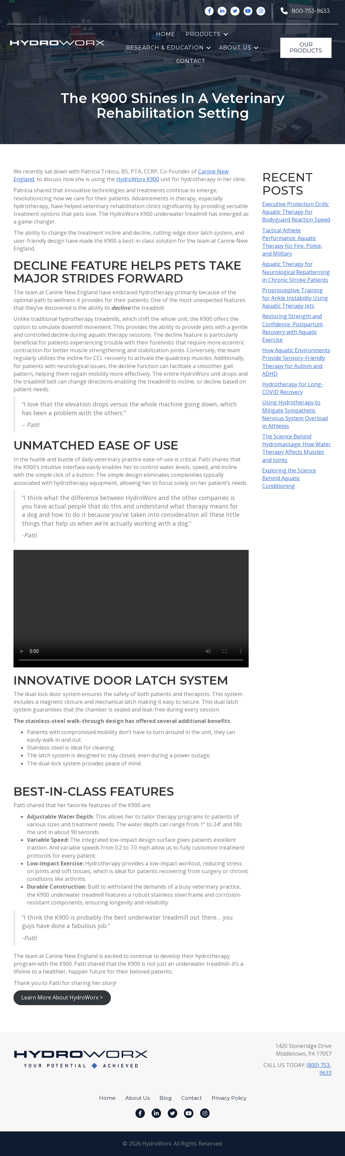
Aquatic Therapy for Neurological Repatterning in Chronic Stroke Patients (296, 271)
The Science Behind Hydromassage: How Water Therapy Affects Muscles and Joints (296, 448)
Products (203, 34)
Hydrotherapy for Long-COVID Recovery (292, 388)
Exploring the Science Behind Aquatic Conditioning (289, 478)
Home (165, 34)
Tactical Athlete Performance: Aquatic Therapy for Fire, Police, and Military (292, 242)
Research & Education (165, 47)
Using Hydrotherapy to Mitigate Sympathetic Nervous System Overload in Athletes (295, 414)
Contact (191, 61)
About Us (235, 47)
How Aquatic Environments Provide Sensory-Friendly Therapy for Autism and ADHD (296, 361)
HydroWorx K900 (137, 179)
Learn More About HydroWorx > (62, 997)
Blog (165, 1098)
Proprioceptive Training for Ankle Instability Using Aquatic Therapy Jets (295, 298)
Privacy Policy (229, 1098)
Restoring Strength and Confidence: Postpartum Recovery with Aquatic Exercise (292, 327)
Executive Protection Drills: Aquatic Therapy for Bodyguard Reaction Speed (296, 211)
